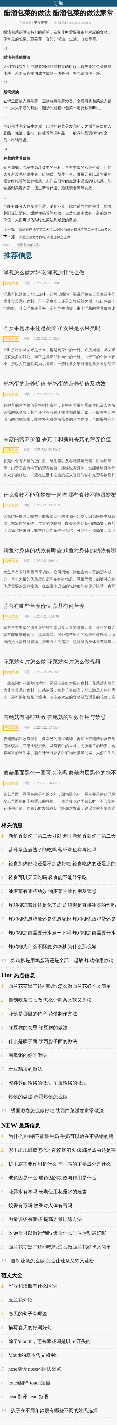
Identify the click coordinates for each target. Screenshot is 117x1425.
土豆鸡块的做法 (21, 1069)
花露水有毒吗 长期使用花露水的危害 (44, 1192)
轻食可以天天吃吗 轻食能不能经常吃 (44, 877)
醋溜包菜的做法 (28, 245)
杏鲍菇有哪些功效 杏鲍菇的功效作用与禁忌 (54, 717)
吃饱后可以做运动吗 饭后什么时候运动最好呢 (53, 1233)
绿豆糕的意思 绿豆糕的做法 (34, 1028)
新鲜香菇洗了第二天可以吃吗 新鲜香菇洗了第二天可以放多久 (65, 229)
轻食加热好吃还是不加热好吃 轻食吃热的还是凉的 (58, 864)
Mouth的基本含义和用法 (30, 1355)
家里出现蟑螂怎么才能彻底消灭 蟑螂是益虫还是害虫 (58, 1150)
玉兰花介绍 (17, 1300)
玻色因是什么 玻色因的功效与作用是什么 (48, 1178)
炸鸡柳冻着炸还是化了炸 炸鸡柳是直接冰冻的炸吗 (58, 905)
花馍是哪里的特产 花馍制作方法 (39, 1014)
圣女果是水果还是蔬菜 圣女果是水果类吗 (51, 328)
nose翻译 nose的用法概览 (31, 1369)
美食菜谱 (41, 23)
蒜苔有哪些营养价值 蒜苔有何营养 (43, 606)
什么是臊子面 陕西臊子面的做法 (39, 1041)
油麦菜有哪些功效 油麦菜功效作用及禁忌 (48, 891)
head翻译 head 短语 (24, 1397)
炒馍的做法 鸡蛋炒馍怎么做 (34, 1097)
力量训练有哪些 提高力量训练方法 (41, 1219)
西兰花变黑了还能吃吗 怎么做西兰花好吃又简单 (56, 986)
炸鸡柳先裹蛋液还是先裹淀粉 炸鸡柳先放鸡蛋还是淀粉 (58, 919)
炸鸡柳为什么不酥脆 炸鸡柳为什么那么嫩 (48, 947)
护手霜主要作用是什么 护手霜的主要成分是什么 (56, 1164)
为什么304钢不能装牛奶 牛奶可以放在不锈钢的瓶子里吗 (57, 1136)
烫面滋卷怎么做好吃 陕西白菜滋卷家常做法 (52, 1111)
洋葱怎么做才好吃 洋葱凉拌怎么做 (44, 237)
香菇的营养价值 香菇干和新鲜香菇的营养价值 (57, 439)
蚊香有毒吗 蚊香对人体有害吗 (36, 1206)
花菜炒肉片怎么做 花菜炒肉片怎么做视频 (51, 662)
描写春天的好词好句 (26, 1328)
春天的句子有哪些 (24, 1314)
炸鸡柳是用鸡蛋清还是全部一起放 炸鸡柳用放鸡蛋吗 (57, 960)
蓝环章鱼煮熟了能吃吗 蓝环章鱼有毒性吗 (48, 850)
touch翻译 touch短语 (25, 1383)
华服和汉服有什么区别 (29, 1286)
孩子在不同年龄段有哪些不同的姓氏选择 (49, 1411)
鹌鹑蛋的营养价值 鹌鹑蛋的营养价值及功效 (54, 384)
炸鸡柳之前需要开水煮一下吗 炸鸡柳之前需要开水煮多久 (58, 933)
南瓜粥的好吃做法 (24, 1055)
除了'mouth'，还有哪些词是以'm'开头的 (46, 1341)
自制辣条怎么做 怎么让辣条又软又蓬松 (46, 1000)
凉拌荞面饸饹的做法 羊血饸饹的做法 (44, 1083)
